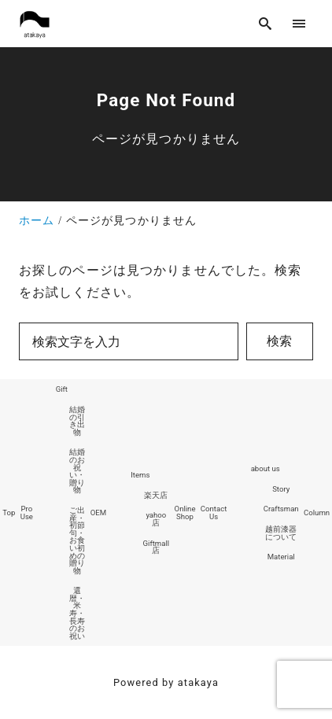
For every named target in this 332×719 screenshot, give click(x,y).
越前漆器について (281, 533)
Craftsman (281, 508)
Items (140, 474)
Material (281, 556)
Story (281, 489)
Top (8, 512)
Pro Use (26, 512)
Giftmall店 (156, 547)
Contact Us (214, 512)
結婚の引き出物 (77, 421)
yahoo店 (156, 519)
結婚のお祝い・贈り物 (77, 471)
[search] (265, 23)
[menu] (299, 23)
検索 (279, 341)
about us (265, 468)
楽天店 (156, 495)
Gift (62, 389)
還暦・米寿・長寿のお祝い (77, 613)
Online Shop (185, 512)
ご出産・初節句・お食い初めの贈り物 (77, 540)
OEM (98, 512)
